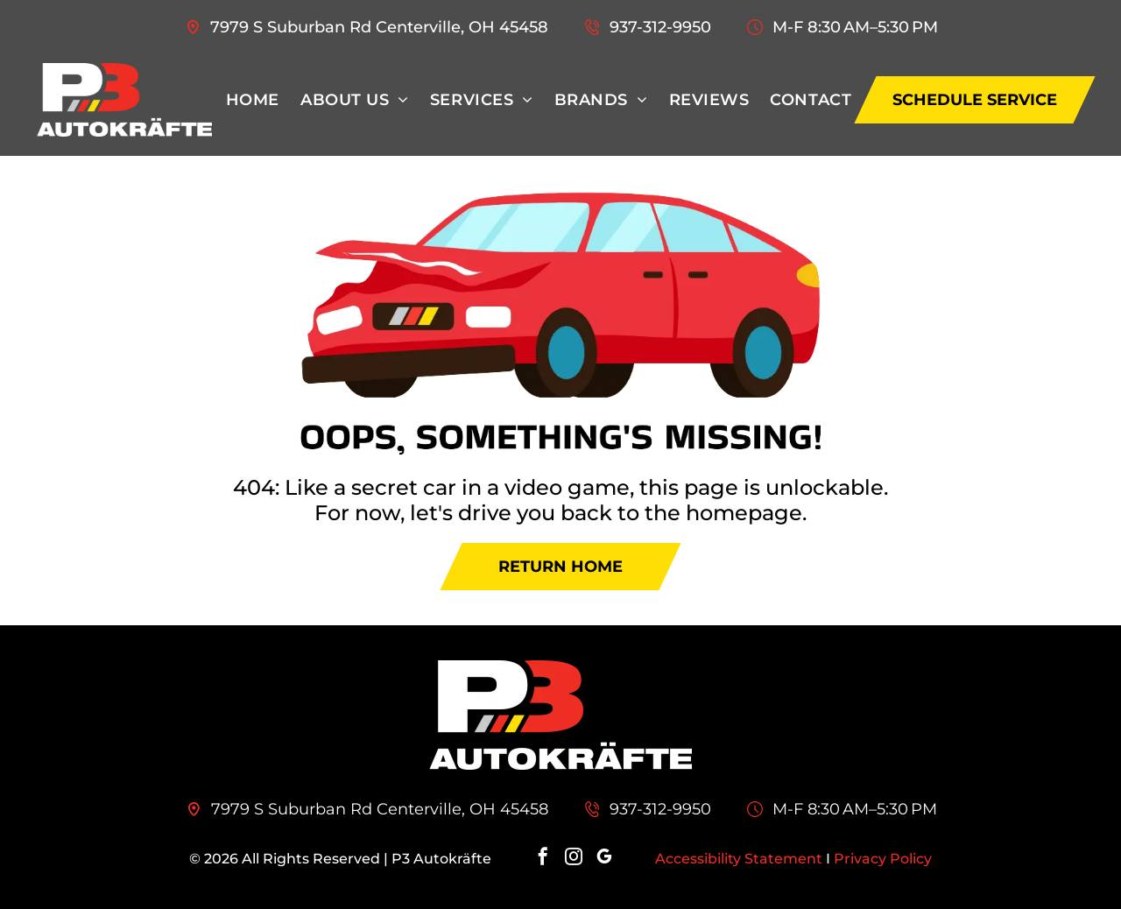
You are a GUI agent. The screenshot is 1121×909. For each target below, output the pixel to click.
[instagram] (573, 858)
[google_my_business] (604, 858)
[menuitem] (252, 99)
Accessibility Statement (738, 858)
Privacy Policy (883, 858)
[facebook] (543, 858)
